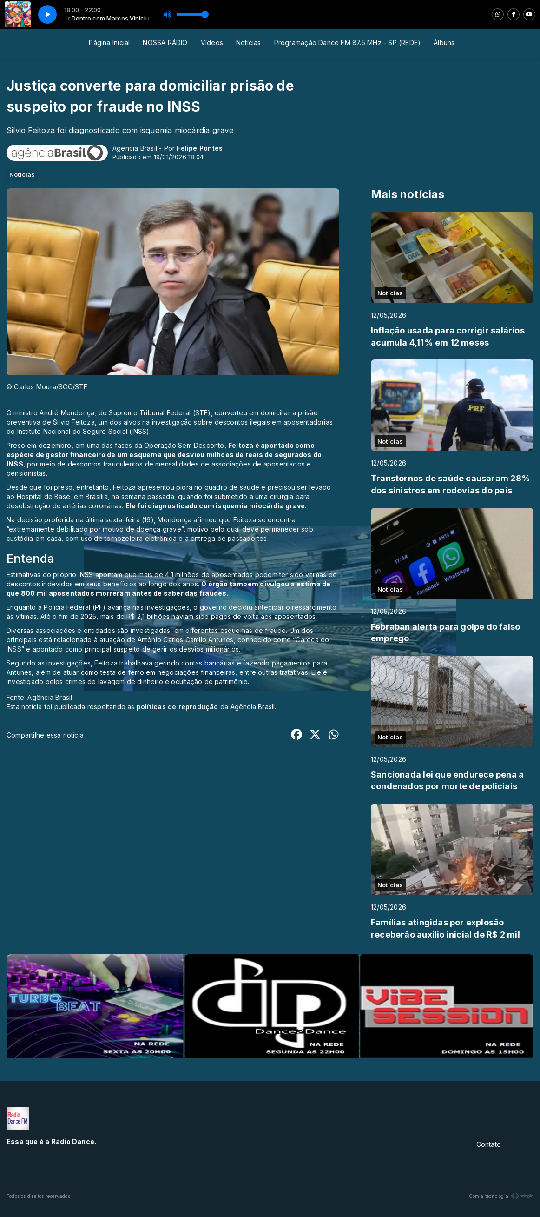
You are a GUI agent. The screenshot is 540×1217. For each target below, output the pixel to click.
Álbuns (444, 43)
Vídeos (212, 43)
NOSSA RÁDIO (165, 43)
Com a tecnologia (501, 1196)
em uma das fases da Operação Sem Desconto (149, 445)
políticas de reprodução (177, 707)
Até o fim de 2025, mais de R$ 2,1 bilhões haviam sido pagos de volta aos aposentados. (178, 616)
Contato (488, 1144)
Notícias (248, 43)
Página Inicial (109, 43)
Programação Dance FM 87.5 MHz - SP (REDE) (347, 43)
